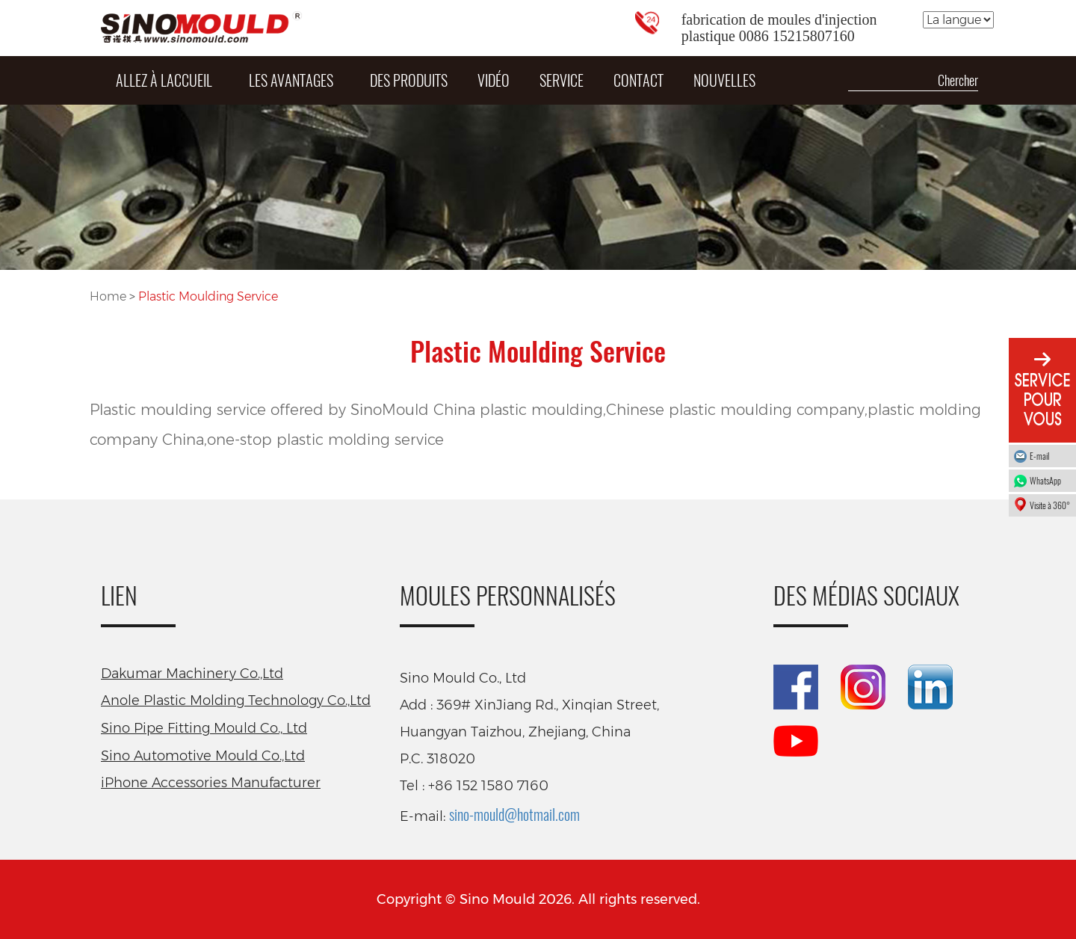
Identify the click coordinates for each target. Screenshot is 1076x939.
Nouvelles (724, 80)
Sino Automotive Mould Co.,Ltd (203, 756)
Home (109, 296)
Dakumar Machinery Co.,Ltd (192, 673)
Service (561, 80)
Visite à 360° (1050, 505)
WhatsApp (1049, 480)
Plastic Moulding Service (208, 296)
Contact (638, 80)
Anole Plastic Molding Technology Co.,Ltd (236, 700)
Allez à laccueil (164, 80)
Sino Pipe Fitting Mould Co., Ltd (204, 728)
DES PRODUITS (409, 80)
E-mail (1039, 455)
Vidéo (493, 80)
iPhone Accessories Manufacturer (211, 783)
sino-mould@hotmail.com (514, 814)
